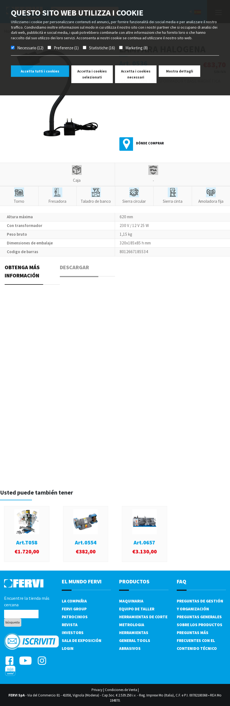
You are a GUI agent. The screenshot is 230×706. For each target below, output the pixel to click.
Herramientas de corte (143, 616)
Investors (73, 632)
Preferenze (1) (66, 47)
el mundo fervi (82, 581)
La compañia (74, 601)
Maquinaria (131, 601)
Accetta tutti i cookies (40, 71)
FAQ (181, 581)
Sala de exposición (81, 640)
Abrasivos (130, 648)
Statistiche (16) (102, 47)
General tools (134, 640)
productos (134, 581)
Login (67, 648)
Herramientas (133, 632)
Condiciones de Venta (121, 689)
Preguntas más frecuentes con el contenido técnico (197, 640)
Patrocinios (75, 616)
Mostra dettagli (179, 71)
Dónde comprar (150, 143)
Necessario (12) (30, 47)
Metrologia (131, 624)
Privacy (97, 689)
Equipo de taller (136, 608)
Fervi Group (74, 608)
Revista (70, 624)
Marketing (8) (136, 47)
